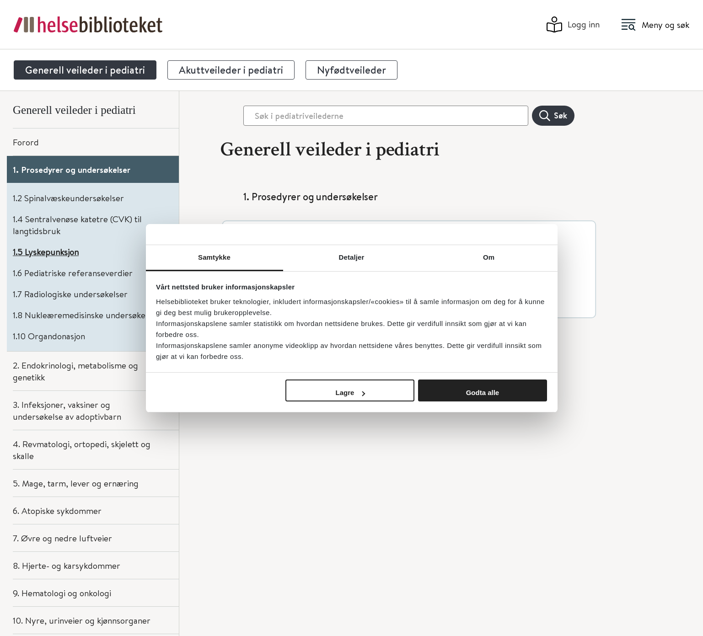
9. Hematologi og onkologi (62, 593)
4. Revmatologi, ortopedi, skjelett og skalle (81, 449)
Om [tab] (488, 257)
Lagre (350, 392)
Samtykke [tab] (214, 257)
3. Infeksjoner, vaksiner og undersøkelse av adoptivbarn (67, 410)
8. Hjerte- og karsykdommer (66, 565)
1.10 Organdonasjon (49, 336)
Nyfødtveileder (351, 70)
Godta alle (482, 392)
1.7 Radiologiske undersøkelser (70, 293)
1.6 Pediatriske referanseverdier (73, 272)
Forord (26, 142)
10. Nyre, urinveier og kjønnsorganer (81, 620)
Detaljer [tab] (352, 257)
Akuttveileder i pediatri (231, 70)
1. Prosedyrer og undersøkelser (71, 170)
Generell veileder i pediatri (85, 70)
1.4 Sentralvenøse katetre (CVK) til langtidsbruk (77, 224)
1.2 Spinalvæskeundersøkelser (68, 197)
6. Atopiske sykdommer (57, 510)
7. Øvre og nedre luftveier (62, 538)
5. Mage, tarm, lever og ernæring (76, 483)
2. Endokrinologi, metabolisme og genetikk (75, 371)
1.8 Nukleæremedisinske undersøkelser (86, 315)
